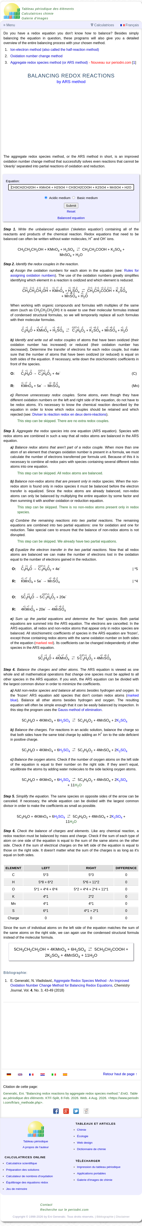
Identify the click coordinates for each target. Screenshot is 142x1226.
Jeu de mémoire (16, 1189)
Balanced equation (71, 218)
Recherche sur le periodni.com (64, 1209)
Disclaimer (122, 1216)
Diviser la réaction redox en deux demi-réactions (69, 414)
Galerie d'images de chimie (94, 1179)
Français (129, 25)
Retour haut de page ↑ (120, 1074)
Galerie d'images (35, 18)
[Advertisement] (71, 120)
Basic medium (87, 198)
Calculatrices (102, 25)
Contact (46, 1204)
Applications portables (91, 1173)
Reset (71, 211)
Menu (9, 25)
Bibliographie (104, 1216)
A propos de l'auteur (36, 1147)
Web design (85, 1142)
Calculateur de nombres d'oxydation (29, 1176)
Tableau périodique (35, 1141)
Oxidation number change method (36, 56)
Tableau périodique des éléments (48, 9)
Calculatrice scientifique (21, 1163)
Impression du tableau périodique (98, 1167)
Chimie (81, 1129)
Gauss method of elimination (80, 710)
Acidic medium (59, 198)
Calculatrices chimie (38, 13)
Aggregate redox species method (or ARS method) (49, 62)
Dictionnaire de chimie (91, 1149)
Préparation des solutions (22, 1169)
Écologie (82, 1136)
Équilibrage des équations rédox (27, 1182)
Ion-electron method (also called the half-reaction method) (54, 49)
